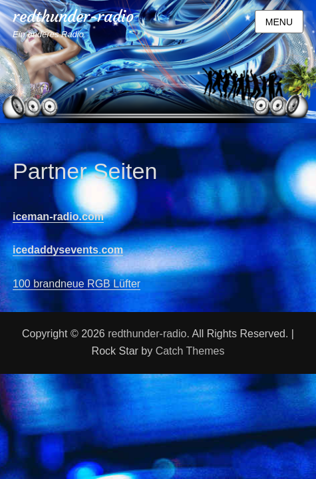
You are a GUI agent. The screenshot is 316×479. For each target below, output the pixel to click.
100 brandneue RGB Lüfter (76, 283)
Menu (279, 22)
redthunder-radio (73, 17)
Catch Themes (190, 351)
